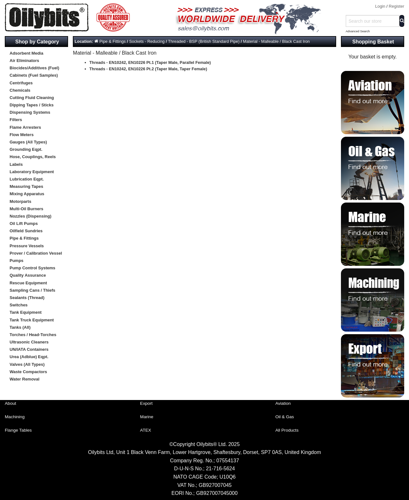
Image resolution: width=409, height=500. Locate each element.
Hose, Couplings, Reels (33, 156)
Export (146, 403)
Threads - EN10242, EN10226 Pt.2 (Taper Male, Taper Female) (148, 68)
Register (396, 6)
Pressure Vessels (27, 245)
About (10, 403)
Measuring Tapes (26, 186)
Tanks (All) (20, 327)
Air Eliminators (24, 60)
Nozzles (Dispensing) (30, 216)
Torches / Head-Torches (33, 334)
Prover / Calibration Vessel (36, 253)
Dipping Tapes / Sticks (32, 105)
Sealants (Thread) (27, 297)
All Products (287, 430)
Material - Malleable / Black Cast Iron (276, 41)
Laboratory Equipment (32, 171)
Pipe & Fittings (24, 238)
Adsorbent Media (26, 53)
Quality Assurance (28, 275)
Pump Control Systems (32, 267)
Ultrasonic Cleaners (29, 342)
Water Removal (24, 379)
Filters (16, 119)
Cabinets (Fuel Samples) (34, 75)
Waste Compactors (28, 371)
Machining (15, 416)
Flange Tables (18, 430)
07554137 (227, 460)
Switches (18, 305)
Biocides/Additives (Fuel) (34, 67)
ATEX (145, 430)
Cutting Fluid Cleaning (32, 97)
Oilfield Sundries (26, 230)
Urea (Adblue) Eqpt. (29, 356)
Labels (16, 164)
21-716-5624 (220, 468)
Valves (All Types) (27, 364)
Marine (146, 416)
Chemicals (20, 90)
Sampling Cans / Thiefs (32, 290)
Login (380, 6)
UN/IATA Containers (29, 349)
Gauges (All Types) (28, 142)
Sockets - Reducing (147, 41)
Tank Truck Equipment (32, 320)
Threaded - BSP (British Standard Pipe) (204, 41)
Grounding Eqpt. (26, 149)
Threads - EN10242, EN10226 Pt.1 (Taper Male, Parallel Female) (150, 62)
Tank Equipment (26, 312)
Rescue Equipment (28, 283)
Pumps (16, 260)
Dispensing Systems (30, 112)
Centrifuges (21, 83)
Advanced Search (358, 31)
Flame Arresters (25, 127)
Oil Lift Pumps (24, 223)
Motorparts (20, 201)
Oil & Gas (284, 416)
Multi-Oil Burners (26, 208)
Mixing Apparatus (27, 193)
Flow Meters (22, 134)
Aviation (283, 403)
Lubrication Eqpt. (27, 179)
